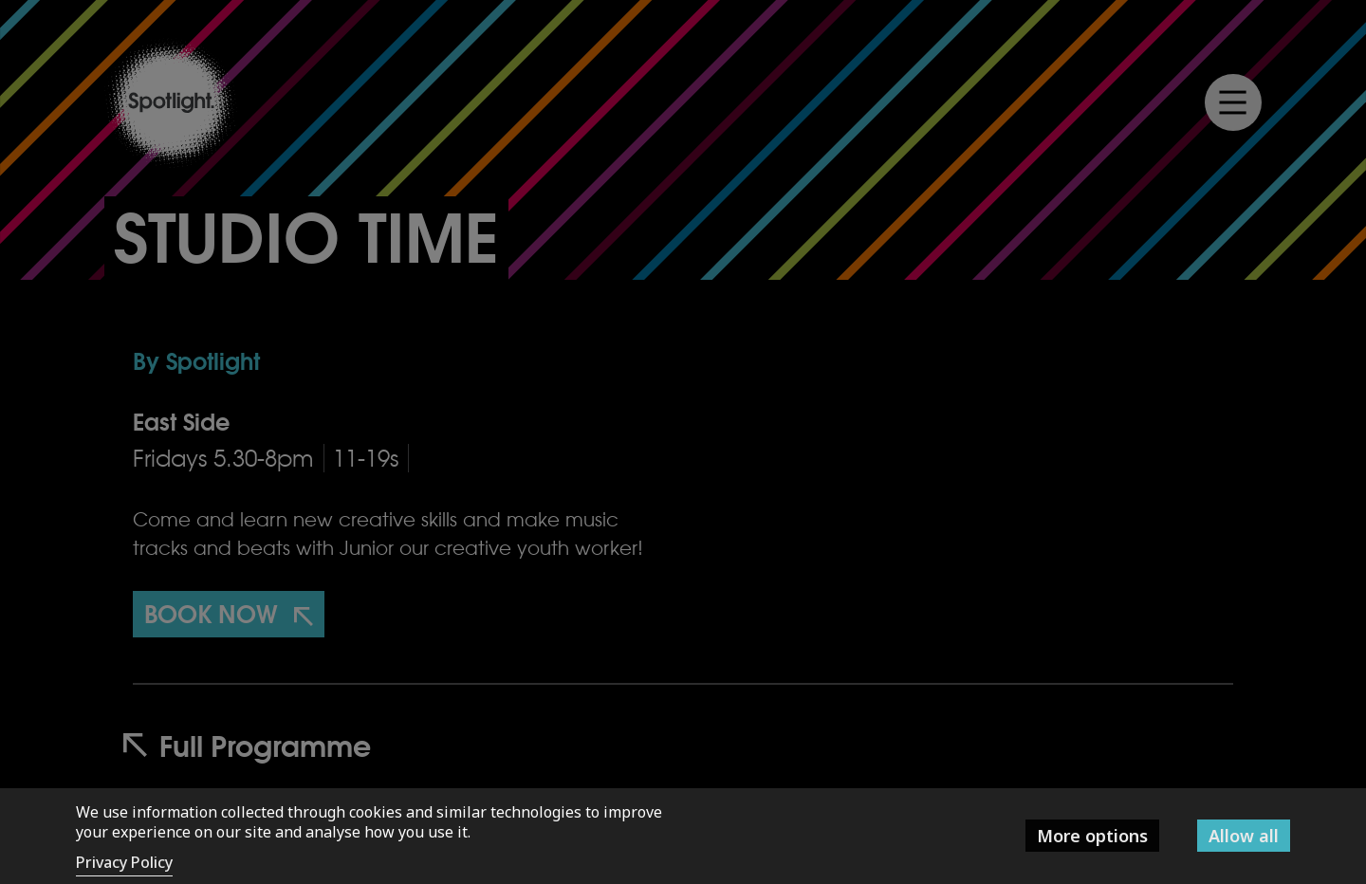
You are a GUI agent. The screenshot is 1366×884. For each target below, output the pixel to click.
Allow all (1244, 835)
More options (1092, 835)
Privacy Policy (124, 862)
